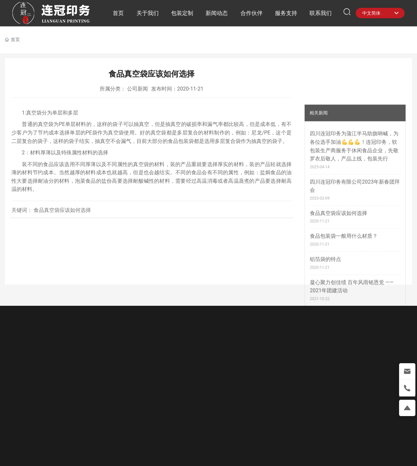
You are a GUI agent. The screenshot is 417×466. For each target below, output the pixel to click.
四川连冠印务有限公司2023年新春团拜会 (355, 253)
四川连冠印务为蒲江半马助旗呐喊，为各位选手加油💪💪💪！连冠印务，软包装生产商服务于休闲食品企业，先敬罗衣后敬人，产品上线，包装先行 (354, 213)
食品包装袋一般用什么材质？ (344, 303)
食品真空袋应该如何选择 (338, 280)
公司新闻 (137, 90)
